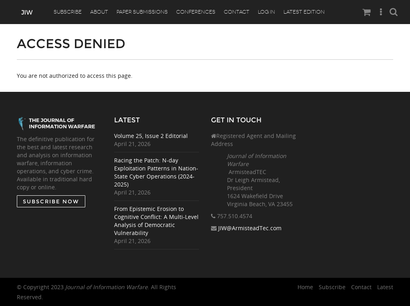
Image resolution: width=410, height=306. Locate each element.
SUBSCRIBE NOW (51, 201)
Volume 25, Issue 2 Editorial (151, 136)
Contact (236, 12)
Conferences (195, 12)
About (99, 12)
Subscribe (68, 12)
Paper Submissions (142, 12)
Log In (266, 12)
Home (305, 287)
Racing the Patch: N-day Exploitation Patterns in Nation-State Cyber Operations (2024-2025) (156, 172)
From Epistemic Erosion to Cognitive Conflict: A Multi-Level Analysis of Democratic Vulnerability (156, 221)
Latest (385, 287)
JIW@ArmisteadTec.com (249, 228)
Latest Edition (304, 12)
